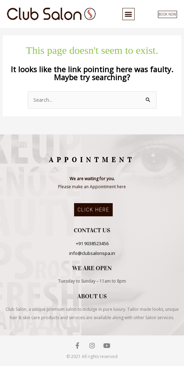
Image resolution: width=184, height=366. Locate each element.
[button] (128, 14)
